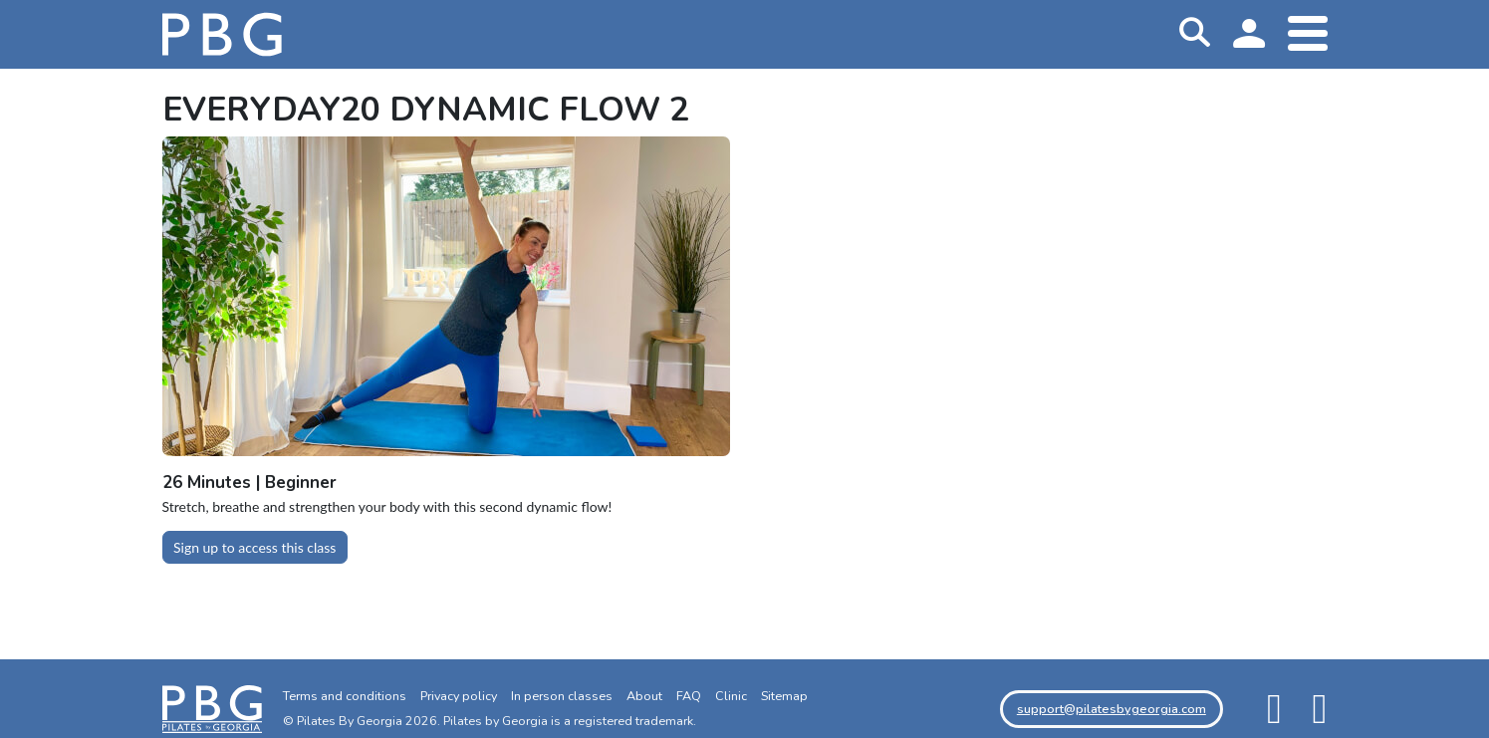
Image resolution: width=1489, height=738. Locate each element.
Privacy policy (458, 695)
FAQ (688, 695)
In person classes (562, 695)
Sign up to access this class (254, 547)
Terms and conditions (344, 695)
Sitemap (784, 695)
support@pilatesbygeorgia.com (1111, 708)
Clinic (731, 695)
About (644, 695)
